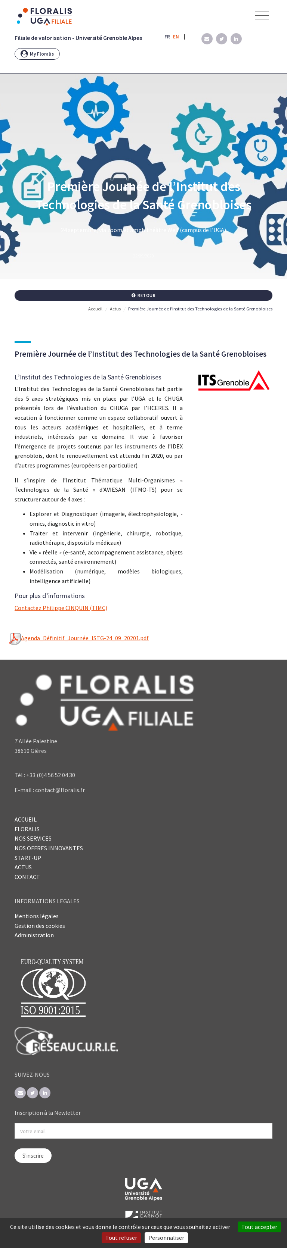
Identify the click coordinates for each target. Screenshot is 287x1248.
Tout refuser (121, 1237)
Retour (144, 295)
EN (176, 37)
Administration (34, 935)
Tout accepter (259, 1226)
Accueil (95, 309)
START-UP (28, 857)
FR (167, 37)
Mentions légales (37, 916)
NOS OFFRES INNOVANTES (49, 848)
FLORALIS (27, 829)
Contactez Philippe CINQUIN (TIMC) (61, 608)
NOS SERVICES (33, 838)
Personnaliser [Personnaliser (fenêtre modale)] (166, 1237)
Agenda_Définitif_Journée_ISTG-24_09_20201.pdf (79, 639)
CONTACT (27, 877)
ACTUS (23, 867)
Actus (115, 309)
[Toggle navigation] (261, 16)
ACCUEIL (26, 819)
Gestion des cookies (40, 925)
